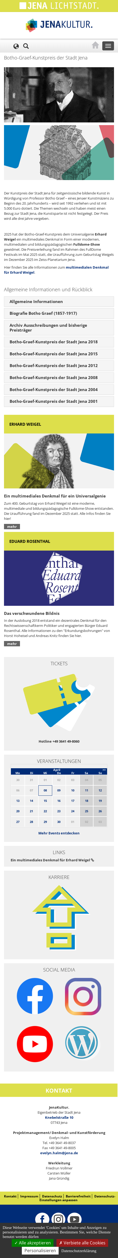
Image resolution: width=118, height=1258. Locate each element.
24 (72, 811)
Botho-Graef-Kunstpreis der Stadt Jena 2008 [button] (54, 377)
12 (100, 790)
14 (31, 801)
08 (45, 790)
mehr (12, 526)
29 (45, 822)
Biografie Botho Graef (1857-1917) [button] (43, 313)
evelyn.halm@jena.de (59, 1152)
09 (58, 790)
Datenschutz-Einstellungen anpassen (77, 1198)
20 (17, 811)
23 (58, 811)
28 (31, 822)
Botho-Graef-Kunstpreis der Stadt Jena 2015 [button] (54, 353)
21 (31, 811)
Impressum (29, 1196)
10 (72, 790)
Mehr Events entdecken (59, 833)
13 (17, 801)
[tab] (59, 302)
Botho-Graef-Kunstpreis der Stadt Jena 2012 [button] (54, 365)
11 (86, 790)
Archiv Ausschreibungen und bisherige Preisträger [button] (48, 328)
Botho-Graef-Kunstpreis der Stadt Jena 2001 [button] (54, 401)
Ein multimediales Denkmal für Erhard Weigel (52, 860)
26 (100, 811)
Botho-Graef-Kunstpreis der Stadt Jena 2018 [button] (54, 341)
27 (17, 822)
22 (45, 811)
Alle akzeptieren (32, 1243)
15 (45, 801)
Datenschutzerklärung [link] (78, 1251)
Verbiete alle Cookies (82, 1243)
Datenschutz (52, 1196)
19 (100, 801)
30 (58, 822)
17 (72, 801)
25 (86, 811)
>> (104, 770)
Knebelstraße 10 (59, 1117)
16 (58, 801)
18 (86, 801)
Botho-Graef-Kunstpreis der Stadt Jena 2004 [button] (54, 389)
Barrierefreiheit (78, 1196)
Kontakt (10, 1196)
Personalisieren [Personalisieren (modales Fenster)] (40, 1250)
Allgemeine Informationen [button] (36, 301)
